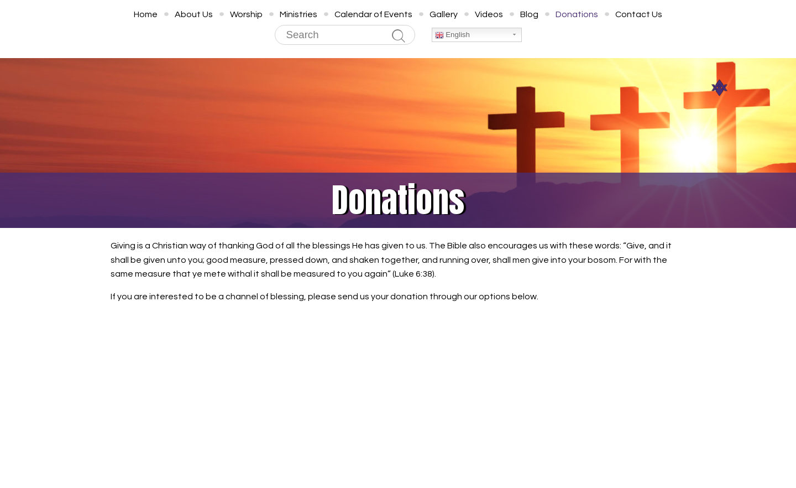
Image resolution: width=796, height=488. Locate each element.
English (452, 34)
